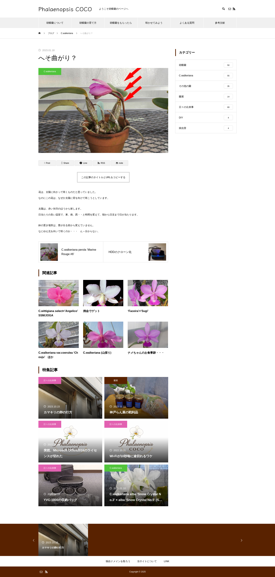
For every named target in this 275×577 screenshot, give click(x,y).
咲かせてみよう (154, 22)
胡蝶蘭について (54, 22)
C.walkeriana (50, 71)
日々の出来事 (49, 380)
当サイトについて (147, 561)
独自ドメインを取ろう (118, 561)
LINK (166, 561)
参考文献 (220, 22)
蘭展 (116, 380)
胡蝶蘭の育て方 (87, 22)
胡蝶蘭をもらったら (121, 22)
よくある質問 (187, 22)
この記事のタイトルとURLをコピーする (103, 177)
